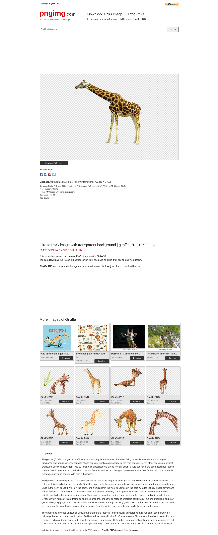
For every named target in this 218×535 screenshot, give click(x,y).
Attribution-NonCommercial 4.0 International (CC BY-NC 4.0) (80, 182)
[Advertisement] (109, 54)
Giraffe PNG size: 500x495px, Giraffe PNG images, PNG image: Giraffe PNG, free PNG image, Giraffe (87, 186)
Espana (60, 3)
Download (66, 358)
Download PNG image (53, 163)
